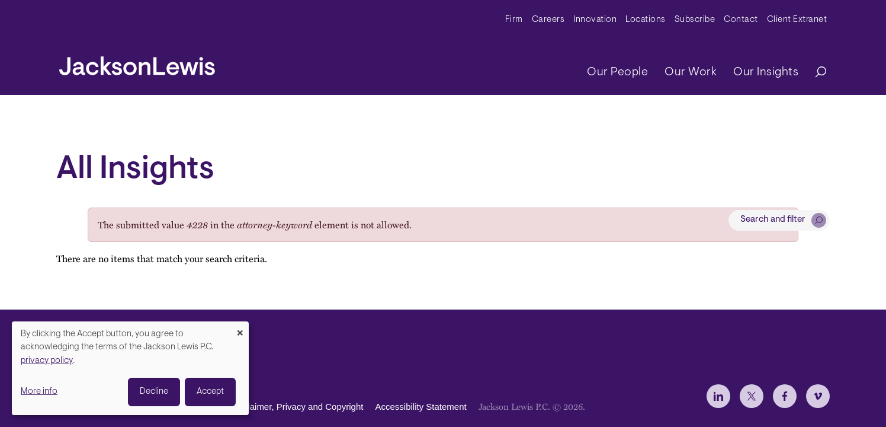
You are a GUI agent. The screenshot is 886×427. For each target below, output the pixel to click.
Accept (210, 391)
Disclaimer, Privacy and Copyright (296, 406)
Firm (514, 19)
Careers (548, 19)
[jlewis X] (751, 396)
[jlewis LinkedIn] (718, 396)
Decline (154, 391)
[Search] (815, 73)
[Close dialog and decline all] (240, 328)
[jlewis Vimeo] (818, 396)
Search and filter (772, 219)
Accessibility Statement (420, 406)
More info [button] (39, 391)
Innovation (595, 19)
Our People (617, 72)
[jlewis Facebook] (785, 396)
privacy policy (47, 360)
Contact (741, 19)
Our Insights (765, 72)
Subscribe (695, 19)
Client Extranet (797, 19)
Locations (645, 19)
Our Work (690, 72)
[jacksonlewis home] (137, 63)
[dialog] (130, 368)
